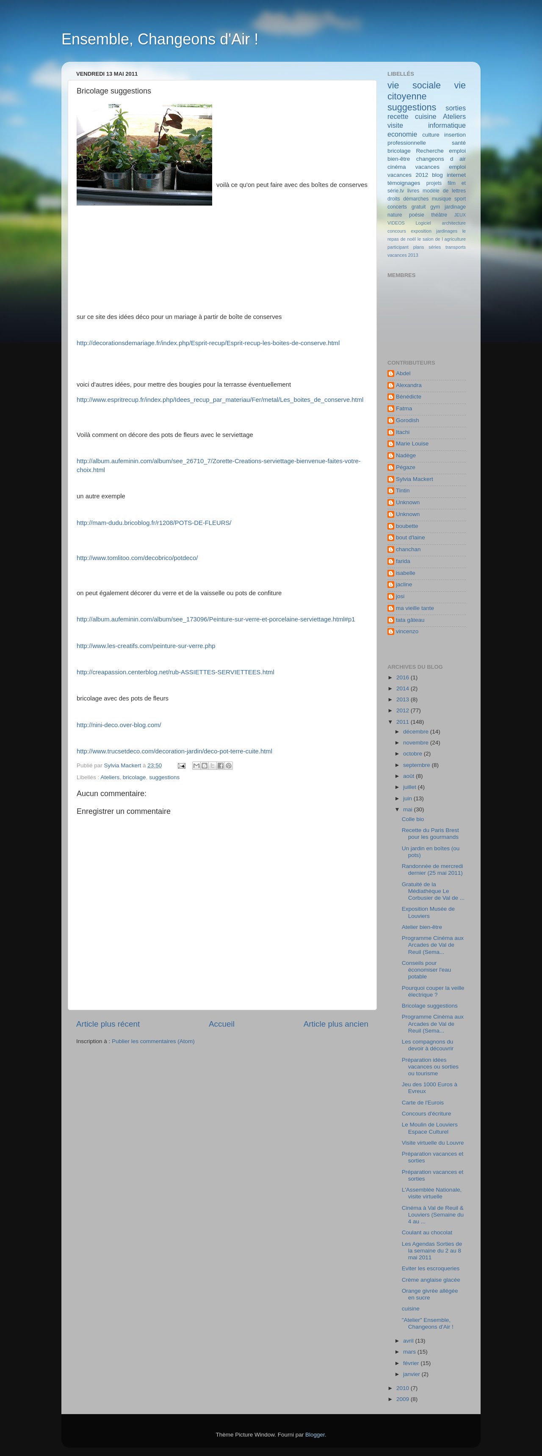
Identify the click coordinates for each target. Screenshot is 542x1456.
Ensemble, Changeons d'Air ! (159, 39)
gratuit (419, 207)
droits (393, 199)
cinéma (396, 167)
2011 (403, 722)
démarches (416, 199)
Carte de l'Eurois (423, 1102)
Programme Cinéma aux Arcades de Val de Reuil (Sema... (433, 945)
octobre (413, 753)
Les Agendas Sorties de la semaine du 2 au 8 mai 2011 (432, 1251)
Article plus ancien (336, 1023)
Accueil (222, 1023)
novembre (416, 742)
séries (435, 247)
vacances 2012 (407, 175)
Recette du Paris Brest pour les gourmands (430, 833)
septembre (417, 765)
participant (398, 247)
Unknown (408, 502)
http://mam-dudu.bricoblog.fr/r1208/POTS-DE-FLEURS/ (154, 522)
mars (410, 1352)
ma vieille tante (415, 608)
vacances (427, 167)
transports (455, 247)
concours (396, 231)
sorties (455, 108)
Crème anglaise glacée (431, 1280)
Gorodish (407, 420)
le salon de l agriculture (442, 239)
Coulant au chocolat (427, 1232)
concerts (397, 207)
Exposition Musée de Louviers (428, 912)
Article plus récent (108, 1023)
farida (403, 561)
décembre (416, 731)
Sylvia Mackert (414, 479)
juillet (410, 787)
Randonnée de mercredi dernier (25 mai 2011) (432, 869)
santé (459, 143)
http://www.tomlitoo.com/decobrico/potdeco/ (137, 558)
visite (395, 125)
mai (408, 809)
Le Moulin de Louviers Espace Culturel (430, 1128)
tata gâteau (410, 620)
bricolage (134, 777)
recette (398, 116)
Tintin (403, 490)
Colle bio (413, 819)
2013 (403, 699)
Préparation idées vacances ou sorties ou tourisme (430, 1067)
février (411, 1363)
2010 (403, 1388)
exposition (421, 231)
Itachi (402, 432)
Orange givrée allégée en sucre (430, 1294)
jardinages (446, 231)
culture (431, 135)
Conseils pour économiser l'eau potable (426, 970)
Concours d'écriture (426, 1113)
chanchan (408, 549)
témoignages (403, 183)
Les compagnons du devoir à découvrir (428, 1045)
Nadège (406, 455)
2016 (403, 677)
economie (402, 134)
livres (413, 191)
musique (441, 199)
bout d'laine (410, 537)
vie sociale (414, 85)
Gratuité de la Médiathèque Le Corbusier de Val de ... (433, 891)
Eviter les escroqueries (431, 1268)
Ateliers (109, 777)
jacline (404, 584)
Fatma (404, 408)
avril (409, 1341)
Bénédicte (408, 396)
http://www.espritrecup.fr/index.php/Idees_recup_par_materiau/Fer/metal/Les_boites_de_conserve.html (220, 399)
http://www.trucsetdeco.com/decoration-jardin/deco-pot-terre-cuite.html (174, 751)
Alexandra (409, 385)
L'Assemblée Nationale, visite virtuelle (432, 1193)
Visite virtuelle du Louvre (433, 1143)
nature (394, 215)
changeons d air (441, 159)
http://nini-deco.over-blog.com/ (119, 725)
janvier (412, 1374)
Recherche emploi (441, 151)
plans (418, 247)
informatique (447, 125)
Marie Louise (412, 443)
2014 (403, 688)
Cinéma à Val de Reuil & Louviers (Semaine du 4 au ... (433, 1215)
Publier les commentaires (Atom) (153, 1041)
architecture (454, 222)
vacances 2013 (402, 255)
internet (456, 175)
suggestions (164, 777)
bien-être (398, 159)
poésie (416, 215)
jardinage (455, 207)
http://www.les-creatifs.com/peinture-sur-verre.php (146, 646)
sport (460, 199)
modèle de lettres (444, 191)
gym (435, 207)
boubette (407, 526)
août (409, 776)
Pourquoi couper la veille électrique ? (433, 991)
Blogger (315, 1434)
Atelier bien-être (422, 927)
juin (408, 798)
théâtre (439, 215)
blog (437, 175)
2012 (403, 710)
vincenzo (407, 631)
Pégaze (405, 467)
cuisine (425, 116)
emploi (457, 167)
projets (434, 183)
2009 (403, 1399)
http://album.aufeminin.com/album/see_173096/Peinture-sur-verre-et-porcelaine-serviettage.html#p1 (216, 619)
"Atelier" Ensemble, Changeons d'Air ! (428, 1323)
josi (400, 596)
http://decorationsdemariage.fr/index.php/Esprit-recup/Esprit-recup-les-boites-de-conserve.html (208, 343)
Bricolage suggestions (430, 1006)
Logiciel (423, 222)
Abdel (403, 373)
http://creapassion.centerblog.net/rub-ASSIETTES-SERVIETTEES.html (175, 672)
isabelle (405, 573)
